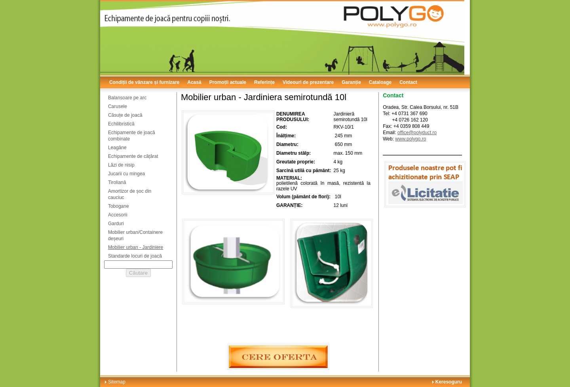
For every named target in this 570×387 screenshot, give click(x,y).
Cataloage (380, 82)
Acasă (194, 82)
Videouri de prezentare (308, 82)
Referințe (264, 82)
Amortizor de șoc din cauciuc (129, 194)
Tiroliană (117, 182)
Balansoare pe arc (127, 98)
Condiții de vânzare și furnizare (144, 82)
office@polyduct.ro (417, 132)
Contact (408, 82)
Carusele (117, 106)
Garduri (116, 223)
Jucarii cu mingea (126, 173)
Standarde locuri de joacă (135, 256)
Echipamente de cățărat (133, 156)
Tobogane (118, 206)
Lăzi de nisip (121, 165)
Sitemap (116, 382)
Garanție (351, 82)
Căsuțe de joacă (125, 115)
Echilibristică (121, 124)
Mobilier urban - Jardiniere (135, 247)
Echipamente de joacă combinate (131, 136)
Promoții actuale (227, 82)
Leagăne (117, 147)
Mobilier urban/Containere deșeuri (135, 235)
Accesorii (117, 215)
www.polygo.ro (410, 139)
